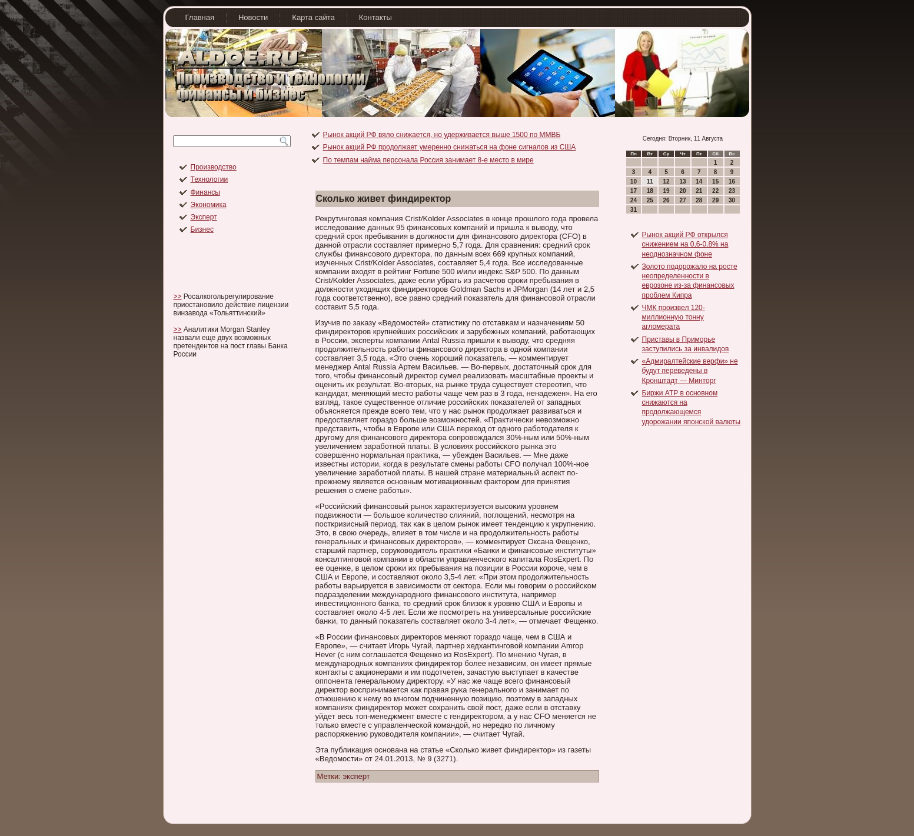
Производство (214, 167)
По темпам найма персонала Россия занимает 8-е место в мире (428, 160)
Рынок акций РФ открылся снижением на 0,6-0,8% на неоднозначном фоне (685, 244)
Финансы (205, 192)
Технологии (209, 179)
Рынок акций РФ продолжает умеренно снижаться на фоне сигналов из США (449, 147)
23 (732, 191)
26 (666, 200)
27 (682, 200)
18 (650, 191)
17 (633, 191)
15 (715, 181)
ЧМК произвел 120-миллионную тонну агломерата (673, 317)
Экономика (209, 205)
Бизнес (202, 229)
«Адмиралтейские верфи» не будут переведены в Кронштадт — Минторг (690, 371)
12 (666, 181)
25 (650, 200)
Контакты (375, 17)
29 (715, 200)
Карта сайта (313, 17)
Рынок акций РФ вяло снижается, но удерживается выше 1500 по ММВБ (442, 135)
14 (699, 181)
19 (666, 191)
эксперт (356, 776)
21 (699, 191)
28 (699, 200)
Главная (199, 17)
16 (732, 181)
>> (178, 296)
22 (715, 191)
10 (633, 181)
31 (633, 209)
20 (682, 191)
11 (650, 181)
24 (633, 200)
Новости (253, 17)
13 (682, 181)
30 (732, 200)
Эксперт (204, 217)
